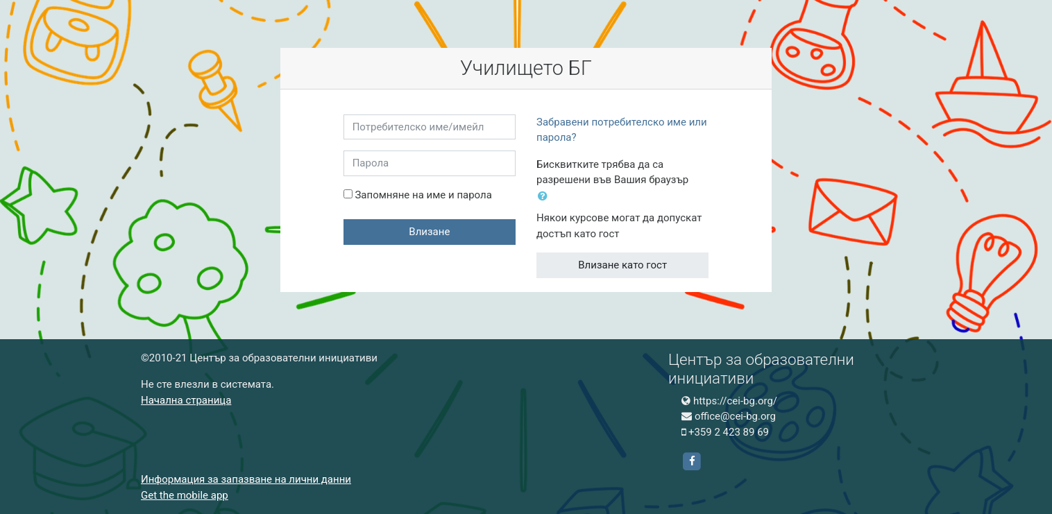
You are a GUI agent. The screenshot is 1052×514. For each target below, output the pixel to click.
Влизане (429, 231)
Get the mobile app (184, 495)
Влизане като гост (622, 265)
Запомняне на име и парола (423, 195)
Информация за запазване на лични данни (246, 479)
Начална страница (186, 400)
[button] (545, 196)
